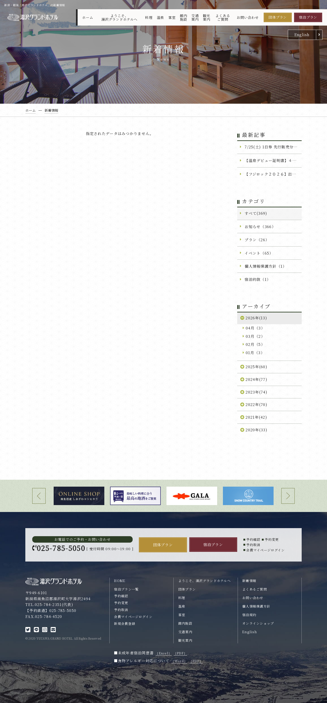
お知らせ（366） (260, 226)
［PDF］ (180, 653)
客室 (172, 17)
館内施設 (183, 17)
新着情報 (249, 580)
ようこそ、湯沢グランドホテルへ (119, 17)
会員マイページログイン (133, 616)
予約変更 (121, 602)
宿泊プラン (308, 17)
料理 (148, 17)
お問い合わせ (248, 17)
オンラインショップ (258, 623)
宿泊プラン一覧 (126, 589)
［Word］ (179, 661)
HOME (119, 580)
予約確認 (121, 596)
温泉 (160, 17)
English (302, 34)
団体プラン (278, 17)
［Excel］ (163, 653)
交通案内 (195, 17)
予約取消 (121, 609)
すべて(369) (256, 213)
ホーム (87, 17)
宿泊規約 (249, 614)
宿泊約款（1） (258, 279)
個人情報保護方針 (256, 606)
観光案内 (206, 17)
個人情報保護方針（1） (265, 266)
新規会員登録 (124, 623)
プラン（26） (257, 239)
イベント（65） (259, 253)
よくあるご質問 (222, 17)
